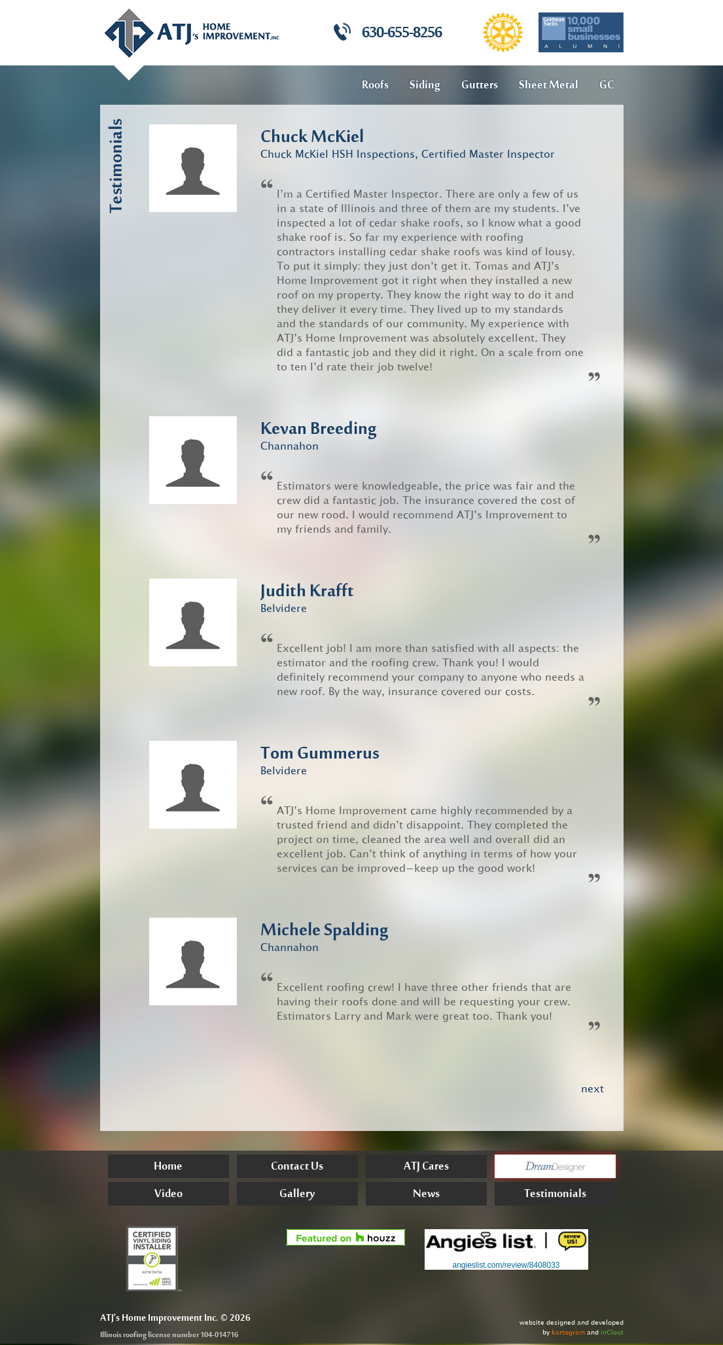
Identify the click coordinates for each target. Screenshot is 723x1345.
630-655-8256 (402, 34)
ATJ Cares (426, 1168)
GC (606, 86)
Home (168, 1168)
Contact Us (297, 1168)
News (426, 1195)
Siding (425, 86)
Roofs (375, 86)
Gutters (479, 86)
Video (168, 1195)
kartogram (568, 1332)
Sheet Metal (548, 86)
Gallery (297, 1195)
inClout (612, 1332)
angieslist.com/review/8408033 (505, 1265)
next (592, 1088)
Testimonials (555, 1195)
